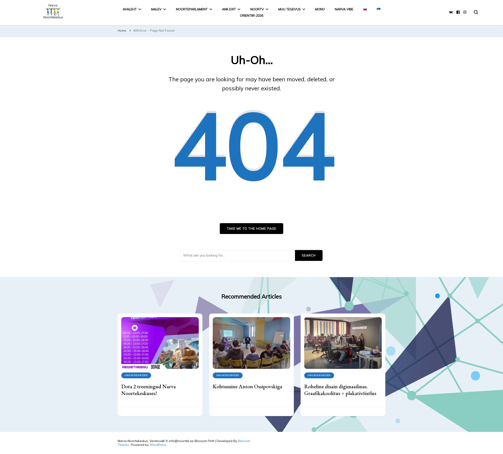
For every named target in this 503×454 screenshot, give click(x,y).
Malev (156, 9)
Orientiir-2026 (251, 16)
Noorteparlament (192, 9)
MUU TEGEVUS (289, 9)
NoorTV (257, 9)
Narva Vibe (344, 9)
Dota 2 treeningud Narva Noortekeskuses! (148, 390)
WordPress (158, 445)
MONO (320, 9)
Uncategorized (136, 375)
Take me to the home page (251, 229)
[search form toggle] (476, 12)
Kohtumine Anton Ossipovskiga (247, 386)
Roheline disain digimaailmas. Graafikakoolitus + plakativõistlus (340, 390)
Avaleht (130, 9)
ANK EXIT (229, 9)
